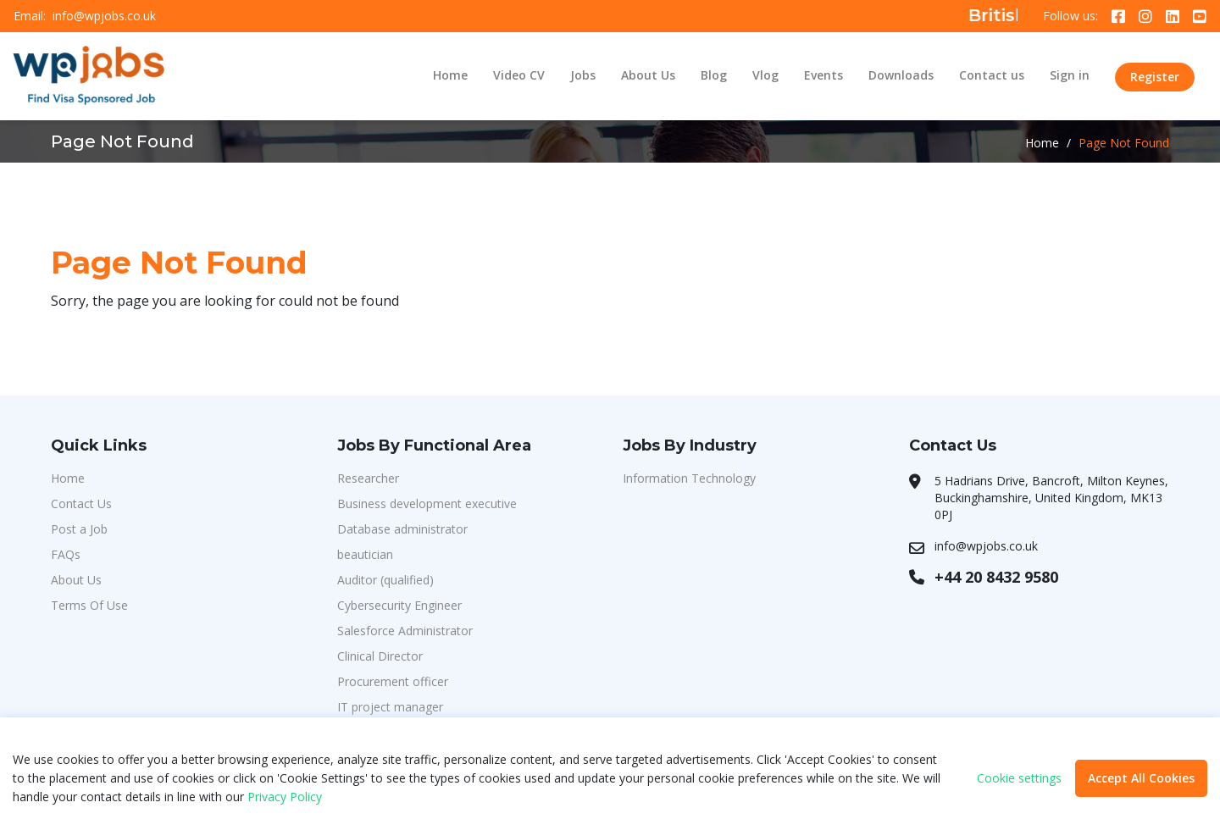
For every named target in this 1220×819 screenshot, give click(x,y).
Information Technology (689, 478)
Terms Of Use (89, 605)
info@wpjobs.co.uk (104, 16)
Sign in (1070, 75)
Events (823, 75)
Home (450, 75)
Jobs (583, 75)
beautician (365, 554)
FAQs (65, 554)
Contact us (991, 75)
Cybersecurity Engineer (399, 605)
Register (1154, 77)
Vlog (765, 75)
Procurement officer (392, 681)
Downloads (901, 75)
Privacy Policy (284, 797)
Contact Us (81, 503)
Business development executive (427, 503)
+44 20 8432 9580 (996, 577)
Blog (714, 75)
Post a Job (79, 529)
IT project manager (390, 707)
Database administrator (402, 529)
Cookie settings (1019, 778)
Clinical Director (380, 656)
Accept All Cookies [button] (1141, 778)
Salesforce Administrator (405, 631)
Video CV (519, 75)
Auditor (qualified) (385, 580)
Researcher (368, 478)
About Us (648, 75)
